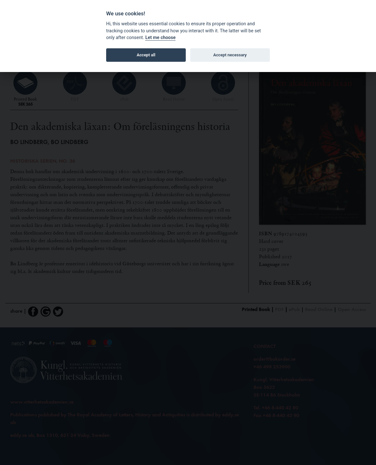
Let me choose (160, 37)
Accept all (146, 54)
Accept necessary (230, 54)
